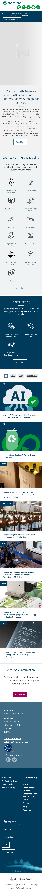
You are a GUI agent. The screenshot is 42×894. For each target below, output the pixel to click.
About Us (27, 810)
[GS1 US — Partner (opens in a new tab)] (11, 748)
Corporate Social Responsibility (30, 795)
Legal (12, 888)
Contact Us (8, 852)
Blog (21, 376)
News (13, 376)
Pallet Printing (8, 787)
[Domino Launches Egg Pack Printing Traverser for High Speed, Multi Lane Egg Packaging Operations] (21, 601)
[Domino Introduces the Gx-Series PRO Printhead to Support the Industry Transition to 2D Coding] (21, 561)
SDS (5, 844)
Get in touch (20, 695)
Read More (20, 142)
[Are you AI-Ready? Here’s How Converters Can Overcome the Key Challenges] (21, 401)
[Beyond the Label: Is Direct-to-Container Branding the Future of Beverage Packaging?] (21, 641)
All (6, 376)
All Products (20, 288)
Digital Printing (30, 777)
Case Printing (8, 784)
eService (7, 829)
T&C (17, 888)
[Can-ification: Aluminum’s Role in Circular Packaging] (21, 441)
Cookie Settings (25, 888)
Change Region (25, 879)
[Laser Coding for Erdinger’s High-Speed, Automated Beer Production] (21, 521)
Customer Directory (12, 19)
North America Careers (29, 789)
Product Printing (9, 781)
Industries (6, 777)
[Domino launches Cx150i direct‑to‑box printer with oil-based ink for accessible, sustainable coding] (21, 481)
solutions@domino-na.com (16, 742)
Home (25, 784)
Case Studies (32, 376)
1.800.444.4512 (24, 15)
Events (26, 803)
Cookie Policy (32, 884)
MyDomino (8, 837)
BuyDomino (10, 821)
